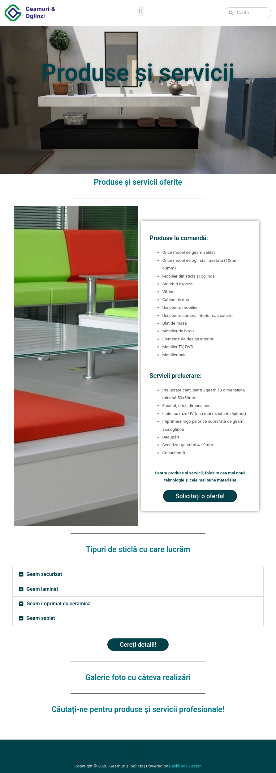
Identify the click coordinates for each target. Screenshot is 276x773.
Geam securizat (44, 574)
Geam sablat (41, 618)
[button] (141, 11)
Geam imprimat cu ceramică (59, 604)
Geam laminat (42, 589)
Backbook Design (185, 765)
